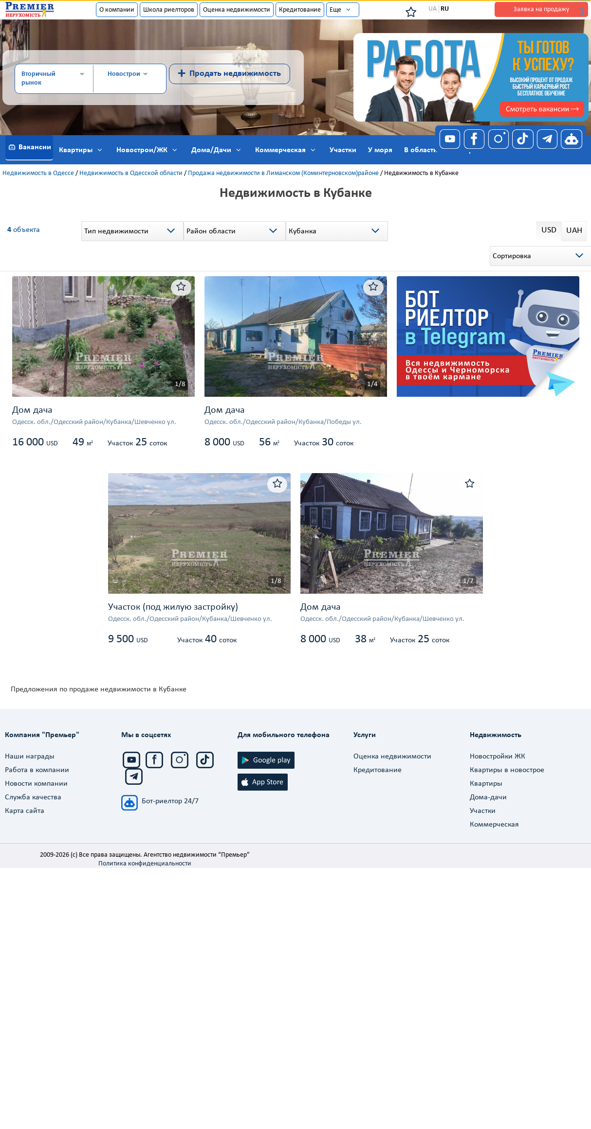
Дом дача (32, 410)
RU (445, 9)
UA (432, 9)
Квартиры (486, 784)
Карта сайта (24, 811)
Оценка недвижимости (236, 10)
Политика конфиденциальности (144, 863)
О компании (116, 10)
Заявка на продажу (541, 9)
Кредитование (300, 10)
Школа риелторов (168, 10)
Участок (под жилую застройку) (173, 607)
